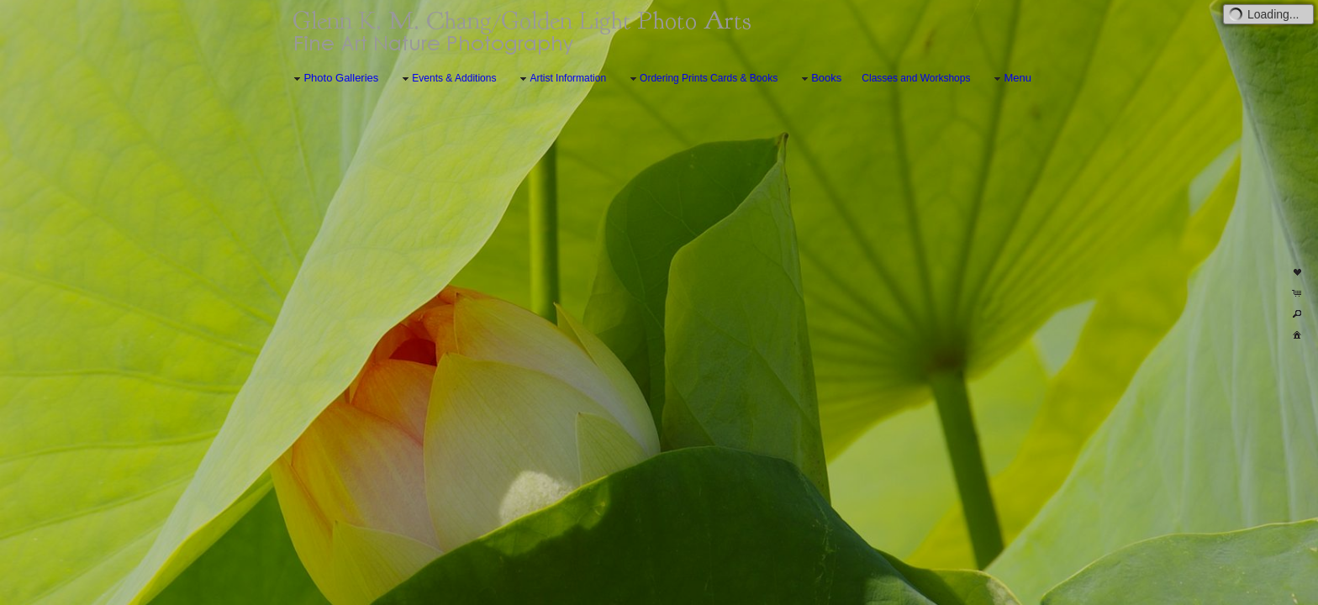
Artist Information (561, 79)
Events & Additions (447, 79)
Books (819, 78)
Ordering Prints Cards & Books (702, 79)
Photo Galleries (334, 78)
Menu (1010, 78)
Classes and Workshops (916, 78)
